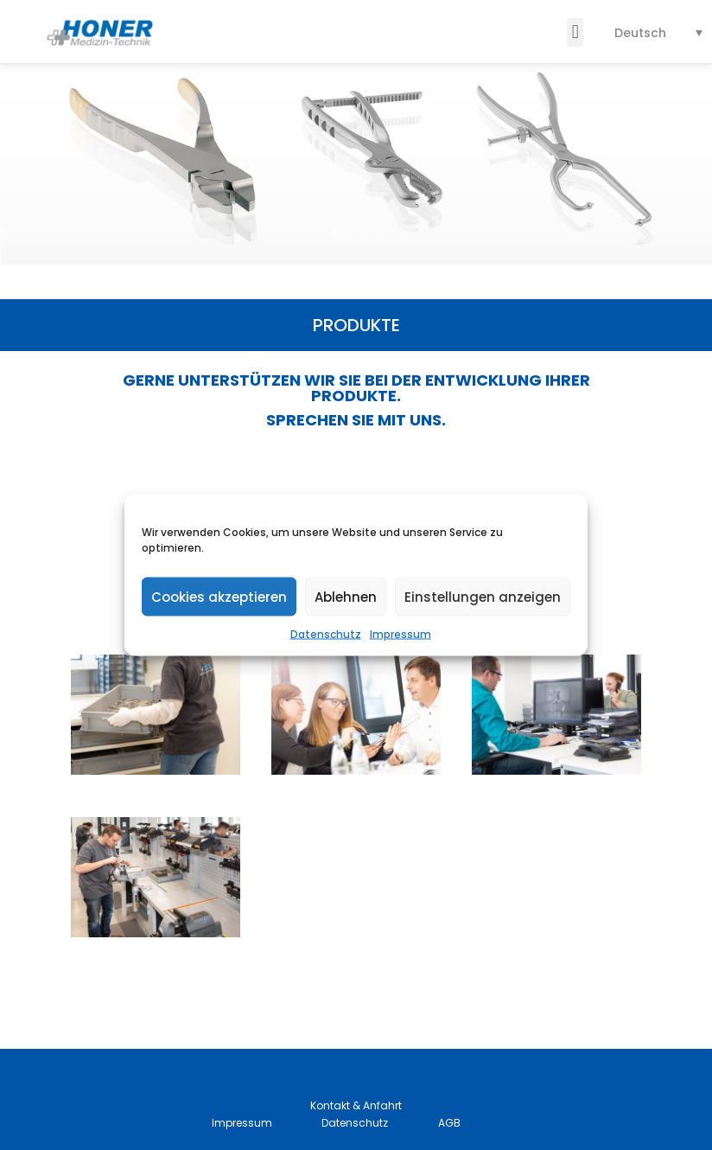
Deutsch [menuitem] (640, 33)
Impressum (400, 634)
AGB (449, 1122)
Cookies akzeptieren (219, 596)
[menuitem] (658, 32)
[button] (575, 32)
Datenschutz (325, 634)
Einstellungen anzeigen (482, 596)
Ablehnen (346, 596)
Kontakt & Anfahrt (356, 1105)
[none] (658, 32)
